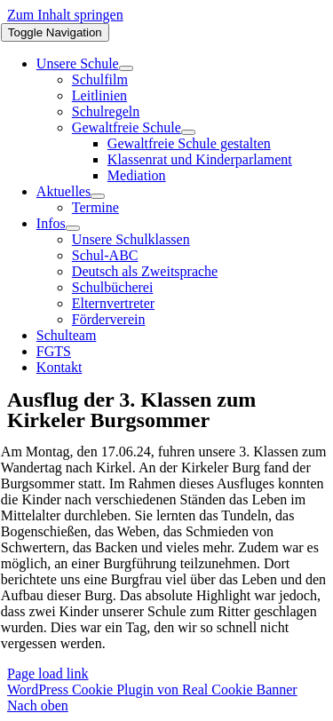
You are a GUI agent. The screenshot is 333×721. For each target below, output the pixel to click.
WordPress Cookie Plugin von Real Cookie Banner (152, 689)
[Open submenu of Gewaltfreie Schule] (188, 132)
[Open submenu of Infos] (73, 228)
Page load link (48, 673)
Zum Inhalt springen (65, 14)
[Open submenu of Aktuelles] (98, 196)
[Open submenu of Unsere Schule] (126, 68)
